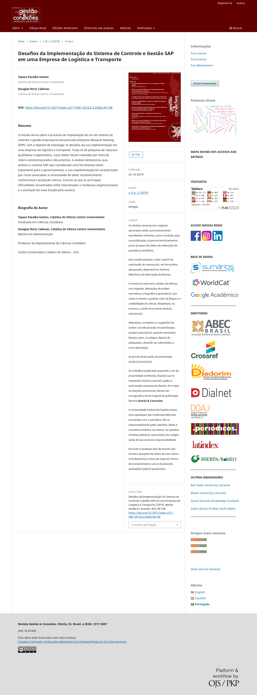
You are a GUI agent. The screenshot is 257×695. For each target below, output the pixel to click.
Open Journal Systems (205, 569)
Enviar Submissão (205, 83)
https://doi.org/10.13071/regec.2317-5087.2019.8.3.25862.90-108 (68, 107)
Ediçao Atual (38, 28)
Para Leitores (198, 53)
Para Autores (198, 59)
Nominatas (145, 28)
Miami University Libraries (208, 493)
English (200, 592)
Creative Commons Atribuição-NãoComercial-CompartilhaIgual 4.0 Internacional (72, 642)
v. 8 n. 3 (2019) (51, 41)
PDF (137, 154)
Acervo (34, 41)
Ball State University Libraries (210, 485)
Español (200, 598)
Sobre (16, 28)
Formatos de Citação (143, 525)
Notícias (125, 28)
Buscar (235, 28)
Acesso (241, 3)
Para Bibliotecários (202, 65)
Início (21, 41)
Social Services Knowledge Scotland (215, 501)
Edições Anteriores (65, 28)
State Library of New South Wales (213, 508)
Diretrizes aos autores (99, 28)
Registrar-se (225, 3)
